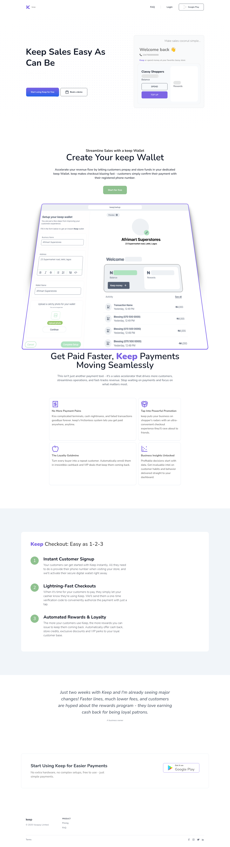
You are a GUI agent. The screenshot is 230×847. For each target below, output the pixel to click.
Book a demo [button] (73, 92)
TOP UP (154, 94)
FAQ (152, 7)
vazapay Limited (41, 824)
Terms (29, 839)
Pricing (65, 823)
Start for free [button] (115, 190)
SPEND (154, 86)
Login (169, 7)
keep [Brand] (29, 819)
